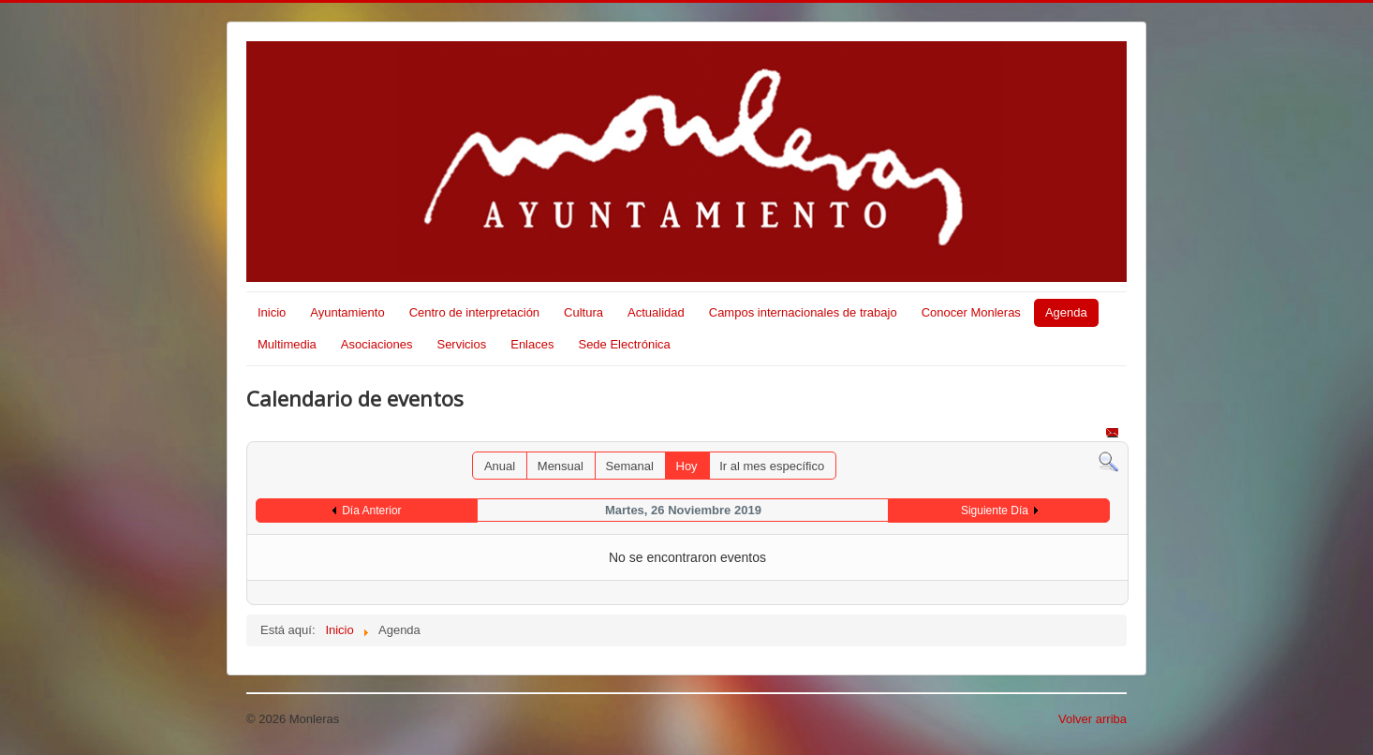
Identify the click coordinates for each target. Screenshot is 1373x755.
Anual (499, 466)
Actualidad (656, 312)
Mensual (560, 466)
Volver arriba (1092, 719)
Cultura (583, 312)
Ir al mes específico (771, 466)
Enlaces (532, 344)
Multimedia (287, 344)
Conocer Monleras (971, 312)
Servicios (461, 344)
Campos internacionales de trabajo (803, 312)
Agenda (1066, 312)
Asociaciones (377, 344)
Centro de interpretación (474, 312)
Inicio (272, 312)
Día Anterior (371, 510)
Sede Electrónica (624, 344)
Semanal (630, 466)
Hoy (687, 466)
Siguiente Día (994, 510)
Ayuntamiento (347, 312)
